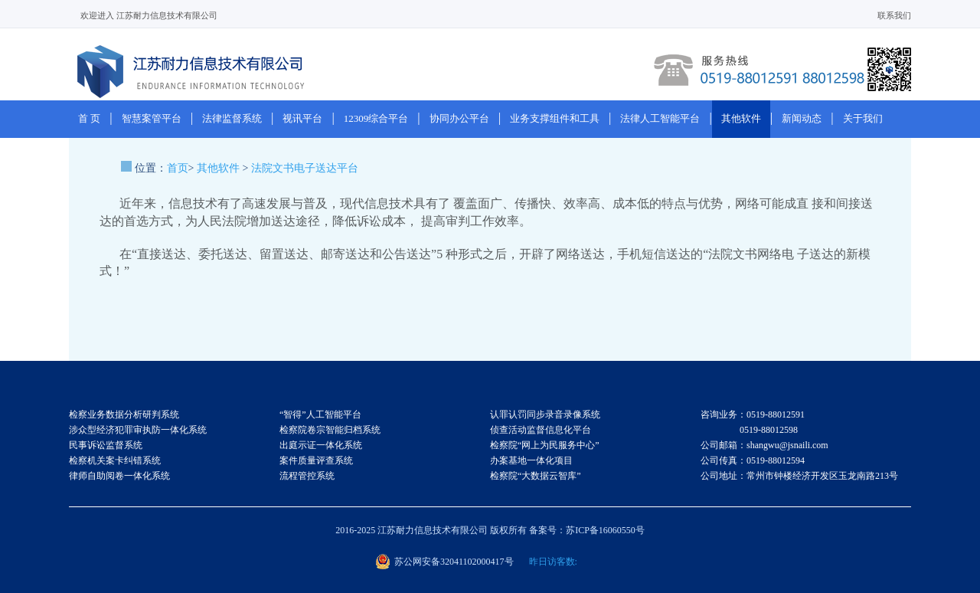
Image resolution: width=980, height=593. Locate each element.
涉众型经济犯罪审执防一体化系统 (138, 429)
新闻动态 (802, 118)
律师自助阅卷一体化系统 (119, 475)
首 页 (89, 118)
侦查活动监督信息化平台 (540, 429)
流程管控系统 (307, 475)
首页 (177, 168)
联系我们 (894, 15)
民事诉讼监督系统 (105, 445)
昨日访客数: (553, 561)
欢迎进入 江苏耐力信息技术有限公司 (148, 15)
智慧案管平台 (151, 118)
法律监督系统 (232, 118)
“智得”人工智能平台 (320, 414)
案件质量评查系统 (316, 460)
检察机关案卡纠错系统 (115, 460)
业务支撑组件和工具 (554, 118)
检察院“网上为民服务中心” (544, 445)
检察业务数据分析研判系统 (124, 414)
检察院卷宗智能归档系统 (330, 429)
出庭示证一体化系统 (320, 445)
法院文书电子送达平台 (304, 168)
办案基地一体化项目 (531, 460)
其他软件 (741, 118)
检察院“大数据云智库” (535, 475)
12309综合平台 (376, 118)
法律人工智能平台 (660, 118)
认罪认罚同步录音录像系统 (545, 414)
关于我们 (863, 118)
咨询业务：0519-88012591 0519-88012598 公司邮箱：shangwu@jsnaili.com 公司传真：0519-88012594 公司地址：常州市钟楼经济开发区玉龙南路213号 (799, 445)
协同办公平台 (459, 118)
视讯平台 (302, 118)
